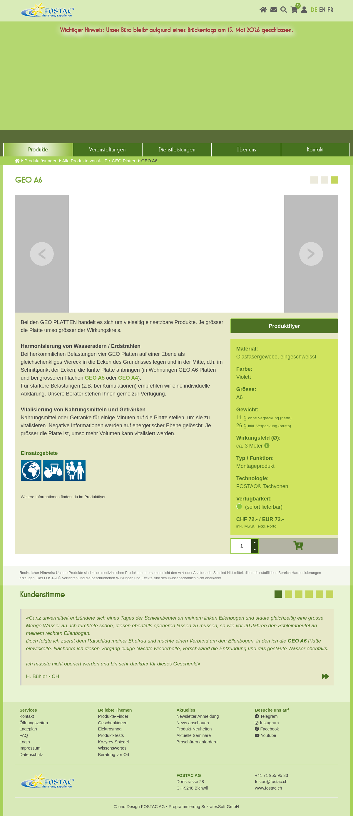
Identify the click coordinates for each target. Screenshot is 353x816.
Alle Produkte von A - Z (84, 160)
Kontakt (315, 150)
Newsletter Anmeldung (197, 716)
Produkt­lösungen (41, 160)
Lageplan (28, 729)
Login (25, 742)
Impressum (30, 748)
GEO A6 (297, 641)
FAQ (24, 735)
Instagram (267, 722)
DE (313, 10)
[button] (255, 542)
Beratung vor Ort (113, 754)
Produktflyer (284, 326)
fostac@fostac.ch (271, 781)
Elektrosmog (109, 729)
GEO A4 (128, 378)
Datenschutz (31, 754)
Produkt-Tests (111, 735)
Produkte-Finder (113, 716)
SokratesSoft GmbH (220, 806)
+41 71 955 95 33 (271, 775)
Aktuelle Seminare (193, 735)
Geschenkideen (112, 722)
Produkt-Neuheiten (194, 729)
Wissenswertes (112, 748)
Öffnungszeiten (34, 722)
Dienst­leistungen (176, 150)
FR (330, 10)
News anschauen (192, 722)
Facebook (267, 729)
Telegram (266, 716)
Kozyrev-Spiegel (113, 742)
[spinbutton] (241, 546)
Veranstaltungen (107, 150)
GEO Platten (124, 160)
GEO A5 (95, 378)
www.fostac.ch (268, 788)
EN (322, 10)
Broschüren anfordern (196, 742)
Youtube (265, 735)
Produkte (38, 150)
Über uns (246, 150)
